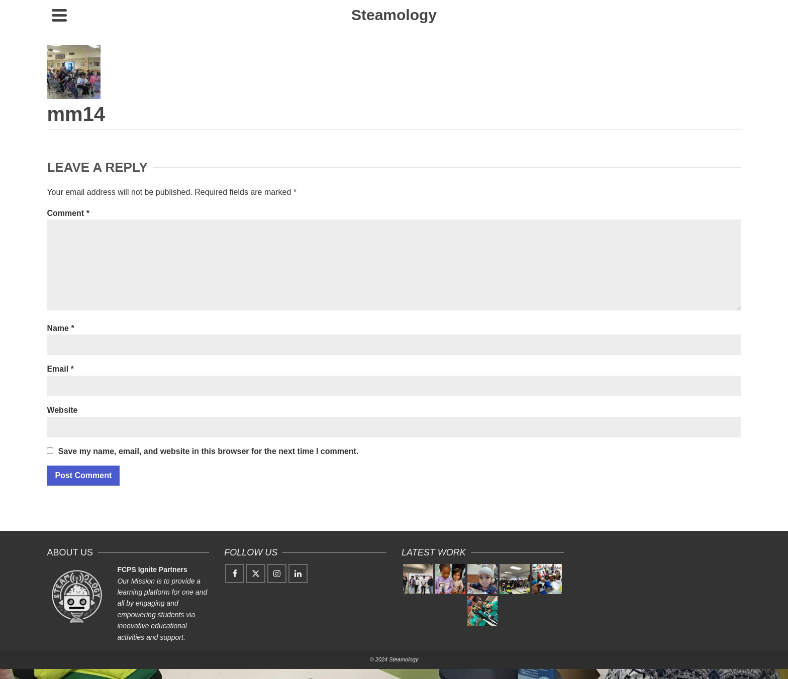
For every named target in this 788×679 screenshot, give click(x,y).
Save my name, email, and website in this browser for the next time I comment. (208, 451)
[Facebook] (234, 573)
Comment (68, 213)
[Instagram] (276, 573)
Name (60, 328)
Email (60, 369)
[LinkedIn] (298, 573)
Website (62, 410)
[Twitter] (255, 573)
